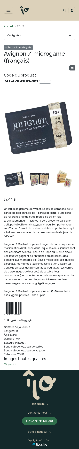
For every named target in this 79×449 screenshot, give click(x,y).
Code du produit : (20, 75)
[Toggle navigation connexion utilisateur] (72, 10)
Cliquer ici (10, 364)
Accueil (8, 26)
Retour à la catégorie (18, 47)
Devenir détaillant (39, 421)
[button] (64, 10)
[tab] (14, 179)
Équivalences (45, 82)
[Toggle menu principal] (8, 10)
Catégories (14, 35)
